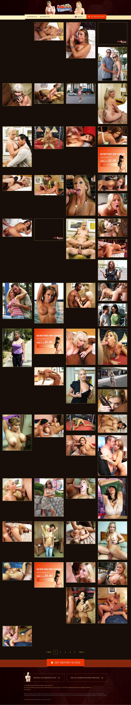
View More (50, 685)
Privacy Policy (27, 689)
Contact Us (54, 687)
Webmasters (48, 687)
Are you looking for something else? (85, 678)
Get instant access (97, 16)
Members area (46, 16)
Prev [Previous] (49, 652)
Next (81, 652)
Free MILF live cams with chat (44, 678)
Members (30, 685)
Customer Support (39, 687)
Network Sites (32, 16)
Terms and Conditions (29, 687)
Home (25, 685)
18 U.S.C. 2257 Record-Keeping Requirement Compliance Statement (74, 687)
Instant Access (43, 685)
